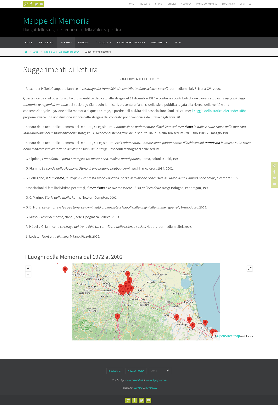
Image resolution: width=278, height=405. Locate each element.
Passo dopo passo (206, 3)
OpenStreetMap (228, 336)
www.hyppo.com (156, 380)
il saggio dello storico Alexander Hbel (219, 110)
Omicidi (172, 3)
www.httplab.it (133, 380)
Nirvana (138, 387)
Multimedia (228, 3)
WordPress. (151, 387)
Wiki (242, 3)
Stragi (159, 3)
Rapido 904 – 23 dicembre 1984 (61, 51)
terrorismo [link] (185, 126)
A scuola (186, 3)
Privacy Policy (136, 370)
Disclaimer (114, 370)
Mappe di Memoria (56, 20)
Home (131, 3)
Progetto (144, 3)
